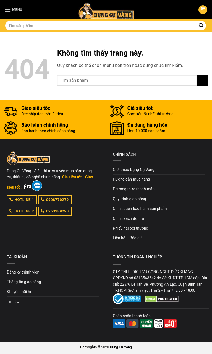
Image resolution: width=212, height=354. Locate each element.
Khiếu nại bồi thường (130, 228)
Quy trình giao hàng (129, 199)
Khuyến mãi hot (20, 292)
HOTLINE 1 (21, 199)
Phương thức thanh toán (134, 189)
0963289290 (55, 211)
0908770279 (55, 199)
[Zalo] (37, 185)
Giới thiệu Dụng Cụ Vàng (133, 169)
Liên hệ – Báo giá (128, 238)
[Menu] (13, 9)
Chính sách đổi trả (128, 218)
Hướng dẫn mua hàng (131, 179)
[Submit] (201, 25)
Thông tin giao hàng (24, 282)
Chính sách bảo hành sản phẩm (140, 208)
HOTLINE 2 (21, 211)
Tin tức (13, 301)
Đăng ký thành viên (23, 272)
